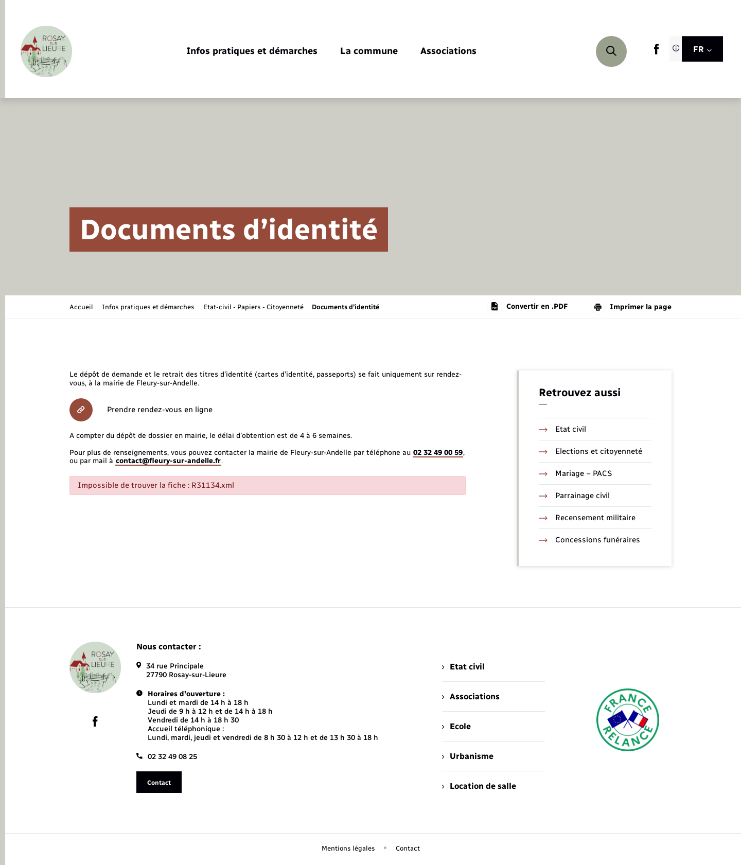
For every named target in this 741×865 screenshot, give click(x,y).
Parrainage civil (574, 495)
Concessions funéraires (589, 539)
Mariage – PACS (575, 473)
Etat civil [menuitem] (463, 667)
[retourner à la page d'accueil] (46, 51)
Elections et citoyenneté (590, 451)
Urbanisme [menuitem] (467, 756)
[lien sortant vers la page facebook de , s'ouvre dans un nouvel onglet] (656, 52)
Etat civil (562, 429)
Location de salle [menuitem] (479, 786)
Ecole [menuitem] (456, 726)
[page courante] (345, 307)
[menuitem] (251, 52)
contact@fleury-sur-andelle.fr (168, 460)
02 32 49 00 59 (438, 452)
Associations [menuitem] (471, 696)
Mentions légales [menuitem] (348, 848)
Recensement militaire (587, 517)
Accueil (81, 307)
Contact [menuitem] (408, 848)
